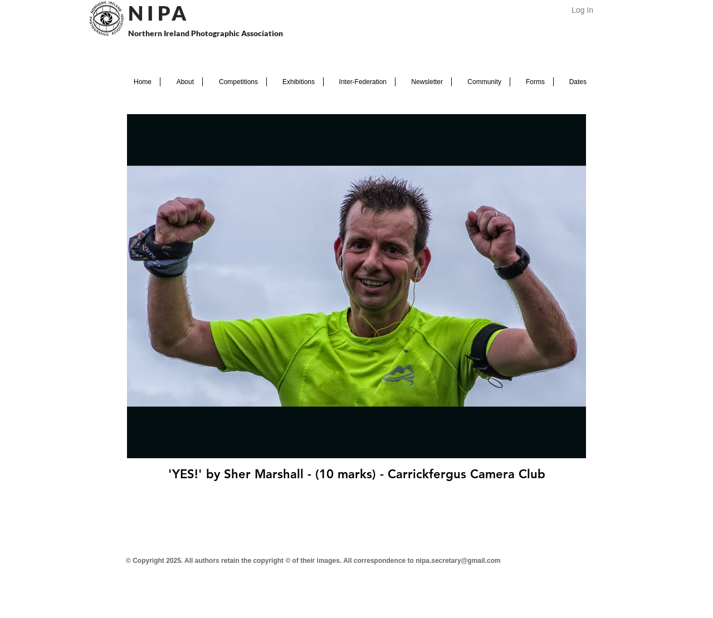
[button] (181, 81)
